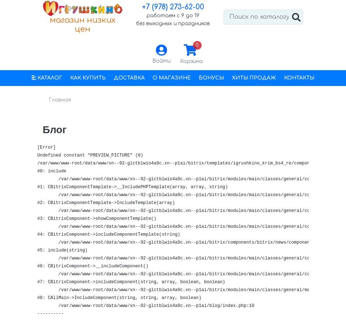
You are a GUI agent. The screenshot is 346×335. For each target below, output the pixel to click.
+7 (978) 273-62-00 (173, 7)
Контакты (299, 78)
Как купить (88, 78)
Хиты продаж (254, 78)
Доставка (129, 78)
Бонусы (211, 78)
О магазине (172, 78)
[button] (47, 78)
